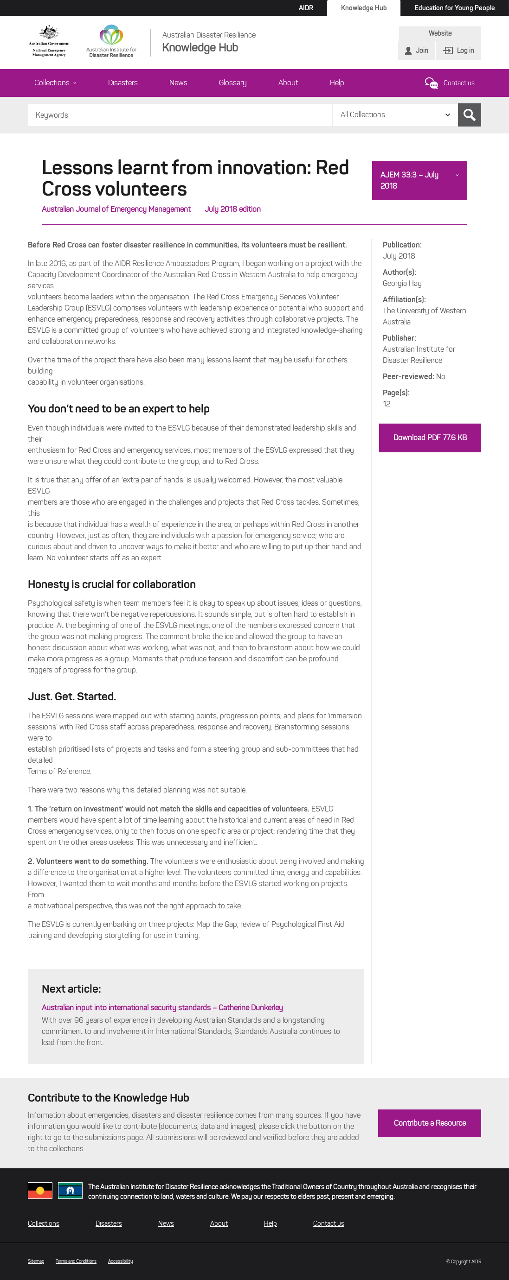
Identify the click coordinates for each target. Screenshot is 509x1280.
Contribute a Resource (430, 1123)
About (288, 82)
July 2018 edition (233, 209)
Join (422, 51)
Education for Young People (455, 8)
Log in (465, 51)
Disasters (123, 82)
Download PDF (430, 437)
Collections (55, 82)
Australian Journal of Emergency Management (116, 209)
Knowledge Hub (364, 8)
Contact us (459, 83)
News (178, 82)
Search (469, 115)
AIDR (306, 8)
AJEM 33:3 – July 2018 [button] (409, 180)
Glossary (233, 82)
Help (337, 82)
